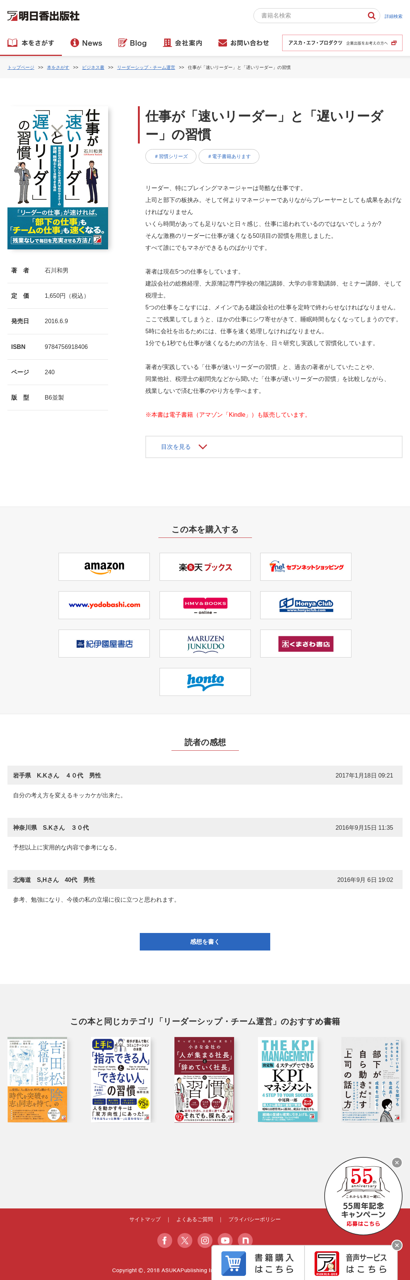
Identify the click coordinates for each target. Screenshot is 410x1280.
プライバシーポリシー (254, 1219)
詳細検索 (394, 16)
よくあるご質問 (194, 1219)
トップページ (20, 67)
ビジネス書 (93, 67)
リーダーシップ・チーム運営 (146, 67)
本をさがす (58, 67)
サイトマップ (145, 1219)
